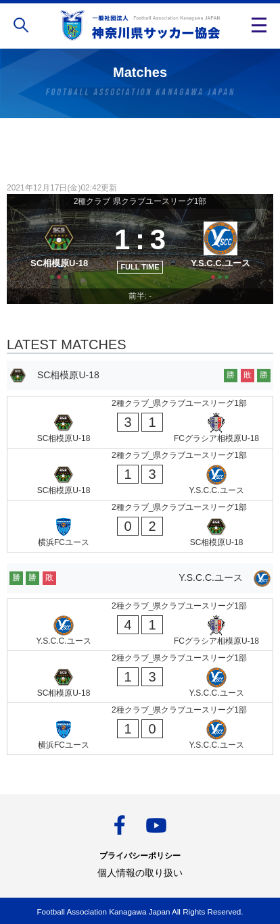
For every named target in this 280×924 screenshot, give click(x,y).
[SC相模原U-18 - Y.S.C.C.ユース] (140, 474)
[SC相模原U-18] (59, 248)
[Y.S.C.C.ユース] (220, 248)
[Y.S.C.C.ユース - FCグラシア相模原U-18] (140, 624)
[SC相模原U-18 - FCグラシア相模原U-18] (140, 422)
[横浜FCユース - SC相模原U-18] (140, 526)
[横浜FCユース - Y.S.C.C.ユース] (140, 728)
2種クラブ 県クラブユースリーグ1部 (140, 201)
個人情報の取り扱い (140, 872)
